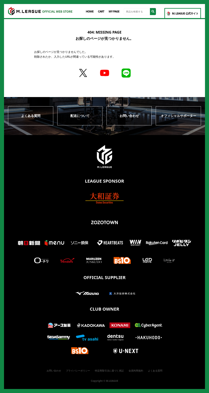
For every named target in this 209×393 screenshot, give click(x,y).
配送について (80, 116)
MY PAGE (114, 11)
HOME (89, 11)
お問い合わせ (129, 116)
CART (101, 11)
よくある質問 (30, 116)
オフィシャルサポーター (178, 116)
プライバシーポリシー (78, 370)
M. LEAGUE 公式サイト (182, 13)
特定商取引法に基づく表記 (109, 370)
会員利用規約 (136, 370)
